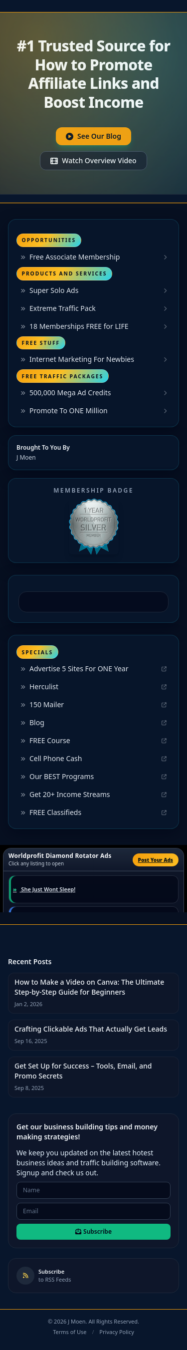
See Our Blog (93, 136)
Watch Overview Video (93, 160)
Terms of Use (69, 1332)
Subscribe (93, 1231)
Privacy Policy (116, 1332)
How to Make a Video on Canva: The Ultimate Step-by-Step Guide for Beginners (89, 987)
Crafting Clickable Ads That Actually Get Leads (90, 1029)
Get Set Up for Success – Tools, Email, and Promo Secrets (83, 1070)
